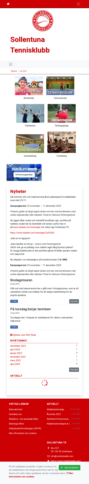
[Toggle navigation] (78, 4)
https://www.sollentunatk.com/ (66, 461)
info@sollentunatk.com (62, 456)
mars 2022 (15, 360)
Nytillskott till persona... (58, 419)
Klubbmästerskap (55, 409)
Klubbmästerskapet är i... (59, 423)
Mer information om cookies (23, 433)
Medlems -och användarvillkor (23, 419)
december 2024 (18, 346)
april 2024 (15, 349)
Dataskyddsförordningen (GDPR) (25, 428)
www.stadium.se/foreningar (26, 227)
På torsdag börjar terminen (30, 309)
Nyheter (14, 71)
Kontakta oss (15, 414)
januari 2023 (16, 353)
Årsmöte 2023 (54, 414)
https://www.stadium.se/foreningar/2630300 (32, 232)
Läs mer (74, 301)
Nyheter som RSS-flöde (23, 335)
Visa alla (74, 369)
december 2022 (18, 356)
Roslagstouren (21, 280)
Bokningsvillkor (16, 423)
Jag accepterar (69, 467)
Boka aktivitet (15, 409)
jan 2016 (23, 71)
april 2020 (15, 364)
